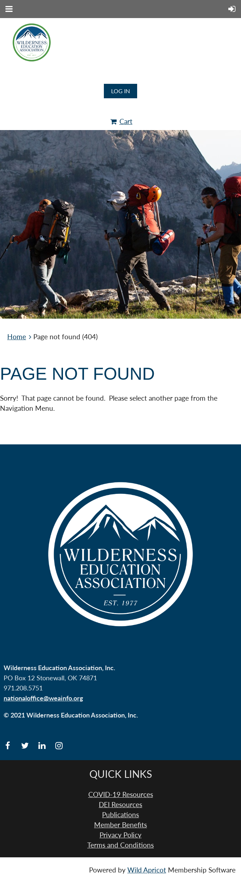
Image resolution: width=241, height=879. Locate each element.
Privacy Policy (120, 835)
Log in (120, 90)
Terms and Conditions (120, 845)
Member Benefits (120, 825)
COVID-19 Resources (120, 794)
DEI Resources (120, 805)
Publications (120, 815)
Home (16, 337)
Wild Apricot (146, 870)
